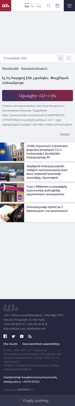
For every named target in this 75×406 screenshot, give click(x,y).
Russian (64, 134)
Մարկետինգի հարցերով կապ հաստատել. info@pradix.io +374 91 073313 (30, 379)
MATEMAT (23, 389)
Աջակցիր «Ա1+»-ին (37, 95)
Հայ (26, 6)
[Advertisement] (37, 261)
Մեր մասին (10, 344)
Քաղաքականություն (34, 68)
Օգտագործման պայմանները (40, 344)
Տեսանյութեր (10, 68)
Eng (38, 6)
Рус (33, 6)
